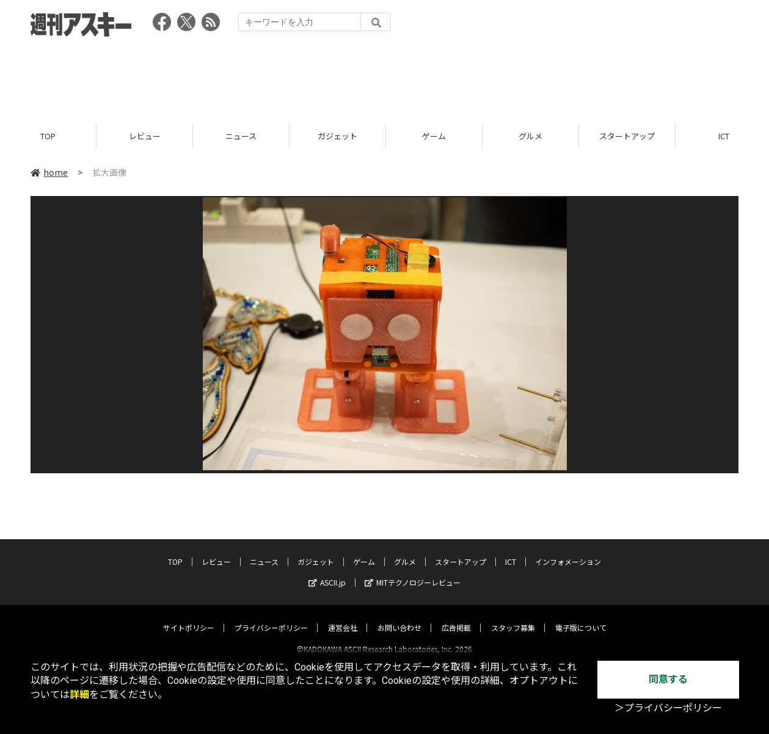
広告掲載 (456, 616)
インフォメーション (568, 550)
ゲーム (434, 136)
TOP (48, 136)
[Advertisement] (384, 76)
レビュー (145, 136)
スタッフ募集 (513, 616)
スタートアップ (627, 136)
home (49, 172)
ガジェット (337, 136)
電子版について (581, 616)
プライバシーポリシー (271, 616)
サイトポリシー (188, 616)
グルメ (530, 136)
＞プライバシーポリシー (668, 708)
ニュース (241, 136)
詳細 (79, 694)
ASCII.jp (327, 571)
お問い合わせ (399, 616)
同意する (668, 679)
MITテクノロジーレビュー (413, 571)
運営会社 (342, 616)
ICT (510, 550)
